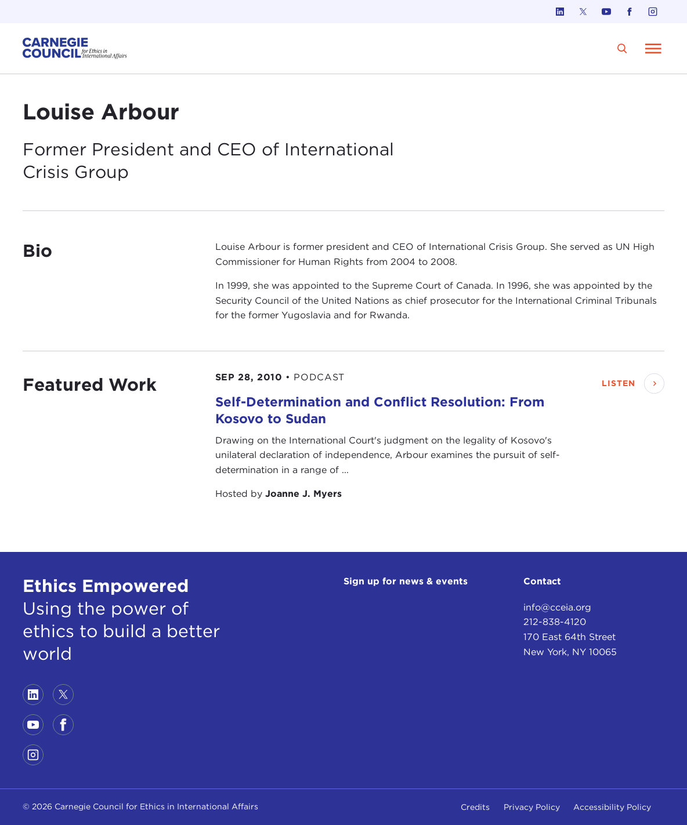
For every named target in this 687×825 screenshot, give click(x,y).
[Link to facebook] (629, 11)
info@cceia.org (557, 607)
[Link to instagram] (652, 11)
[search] (622, 48)
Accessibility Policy (612, 807)
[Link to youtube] (606, 11)
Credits (475, 807)
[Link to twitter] (583, 11)
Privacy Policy (532, 807)
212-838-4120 (554, 621)
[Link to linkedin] (560, 11)
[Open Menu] (653, 48)
